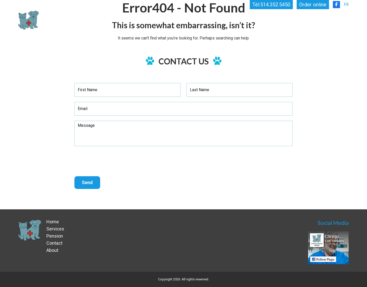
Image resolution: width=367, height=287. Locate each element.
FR (346, 4)
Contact (336, 20)
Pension (274, 20)
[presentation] (113, 161)
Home (209, 20)
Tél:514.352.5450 (271, 5)
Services (238, 20)
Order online (312, 5)
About (303, 20)
